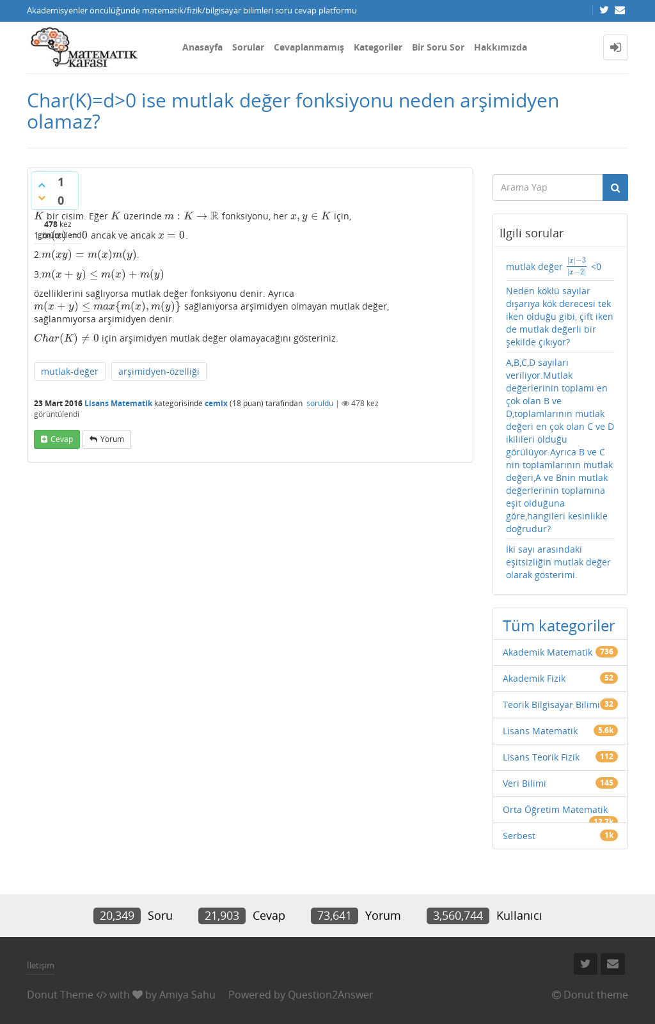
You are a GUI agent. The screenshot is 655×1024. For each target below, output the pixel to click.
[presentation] (39, 216)
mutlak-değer (70, 371)
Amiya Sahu (187, 995)
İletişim (40, 965)
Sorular (248, 47)
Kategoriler (378, 47)
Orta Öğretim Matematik (555, 809)
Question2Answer (331, 995)
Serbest (519, 836)
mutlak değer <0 (553, 266)
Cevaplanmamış (309, 47)
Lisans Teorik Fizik (541, 757)
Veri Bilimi (524, 783)
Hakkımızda (500, 47)
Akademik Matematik (547, 652)
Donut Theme (60, 995)
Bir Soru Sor (438, 47)
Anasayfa (202, 47)
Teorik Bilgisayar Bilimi (551, 704)
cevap (62, 439)
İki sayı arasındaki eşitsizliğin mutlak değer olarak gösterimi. (558, 562)
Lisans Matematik (118, 403)
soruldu (319, 403)
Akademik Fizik (534, 678)
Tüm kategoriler (559, 625)
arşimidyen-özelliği (159, 371)
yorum (112, 439)
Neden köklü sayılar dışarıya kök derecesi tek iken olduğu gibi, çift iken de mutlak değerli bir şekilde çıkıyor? (559, 316)
